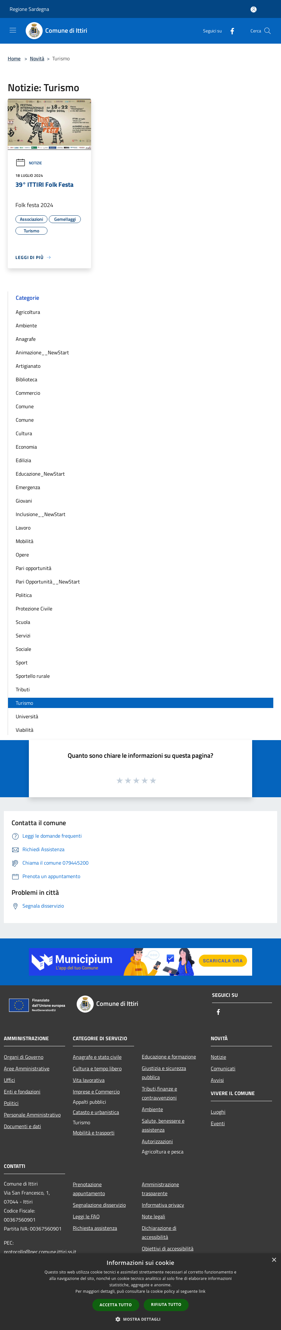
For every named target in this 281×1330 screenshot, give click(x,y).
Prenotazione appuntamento (89, 1188)
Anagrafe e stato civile (97, 1057)
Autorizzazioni (157, 1141)
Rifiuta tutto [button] (166, 1304)
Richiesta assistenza (95, 1228)
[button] (140, 1319)
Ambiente (26, 325)
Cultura (24, 433)
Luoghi (218, 1112)
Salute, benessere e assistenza (163, 1125)
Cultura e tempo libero (97, 1068)
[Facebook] (229, 30)
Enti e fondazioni (22, 1091)
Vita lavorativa (89, 1080)
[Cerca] (267, 31)
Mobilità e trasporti (94, 1132)
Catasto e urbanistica (96, 1112)
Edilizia (23, 460)
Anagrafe (26, 339)
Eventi (218, 1123)
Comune (25, 406)
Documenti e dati (22, 1126)
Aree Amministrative (26, 1068)
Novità (37, 58)
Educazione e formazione (169, 1056)
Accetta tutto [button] (116, 1305)
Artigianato (28, 366)
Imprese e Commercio (96, 1091)
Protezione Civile (34, 608)
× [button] (273, 1260)
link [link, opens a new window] (202, 1291)
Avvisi (217, 1080)
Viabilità (24, 730)
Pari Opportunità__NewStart (48, 581)
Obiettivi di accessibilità (167, 1248)
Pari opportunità (33, 568)
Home (14, 58)
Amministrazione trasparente (160, 1188)
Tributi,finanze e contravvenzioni (159, 1093)
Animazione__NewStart (42, 352)
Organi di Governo (23, 1057)
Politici (11, 1103)
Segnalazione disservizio (99, 1205)
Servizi (23, 635)
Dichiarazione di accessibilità (159, 1232)
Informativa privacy (163, 1205)
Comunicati (223, 1068)
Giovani (24, 501)
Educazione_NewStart (40, 474)
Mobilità (24, 541)
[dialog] (140, 1291)
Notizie (28, 163)
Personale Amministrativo (32, 1114)
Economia (26, 447)
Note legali (153, 1216)
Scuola (23, 622)
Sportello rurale (33, 676)
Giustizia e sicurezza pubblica (164, 1072)
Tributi (23, 689)
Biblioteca (26, 379)
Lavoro (23, 527)
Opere (22, 554)
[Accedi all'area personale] (253, 9)
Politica (24, 595)
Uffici (9, 1080)
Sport (22, 662)
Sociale (23, 649)
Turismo (24, 703)
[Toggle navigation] (13, 30)
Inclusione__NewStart (40, 514)
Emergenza (28, 487)
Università (27, 716)
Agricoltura (28, 312)
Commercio (28, 393)
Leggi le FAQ (86, 1216)
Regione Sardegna (29, 9)
